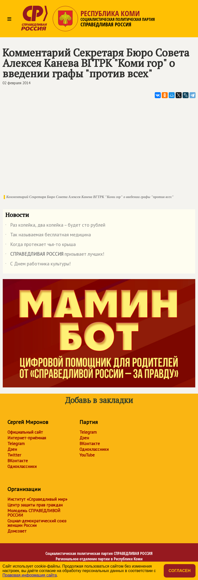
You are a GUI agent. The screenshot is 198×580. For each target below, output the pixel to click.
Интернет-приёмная (26, 438)
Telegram (16, 443)
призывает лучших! (54, 255)
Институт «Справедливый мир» (37, 499)
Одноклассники (22, 466)
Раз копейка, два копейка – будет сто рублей (55, 226)
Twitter (14, 455)
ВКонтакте (17, 460)
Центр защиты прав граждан (35, 505)
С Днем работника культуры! (38, 264)
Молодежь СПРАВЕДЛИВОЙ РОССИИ (33, 512)
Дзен (12, 449)
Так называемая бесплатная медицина (48, 235)
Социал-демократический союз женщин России (36, 523)
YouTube (87, 455)
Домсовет (17, 531)
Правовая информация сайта (29, 575)
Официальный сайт (25, 432)
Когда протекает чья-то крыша (40, 245)
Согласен (180, 571)
